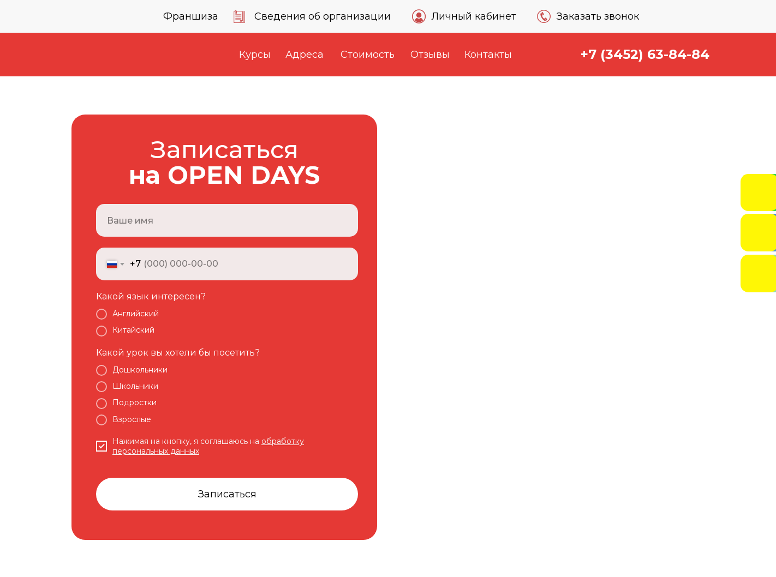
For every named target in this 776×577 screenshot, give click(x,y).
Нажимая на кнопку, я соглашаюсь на (186, 441)
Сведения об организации (322, 16)
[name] (227, 220)
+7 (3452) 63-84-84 (645, 54)
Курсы (255, 55)
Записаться (227, 494)
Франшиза (190, 16)
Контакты (488, 55)
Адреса (304, 55)
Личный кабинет (473, 16)
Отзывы (430, 55)
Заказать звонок (598, 16)
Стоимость (368, 55)
